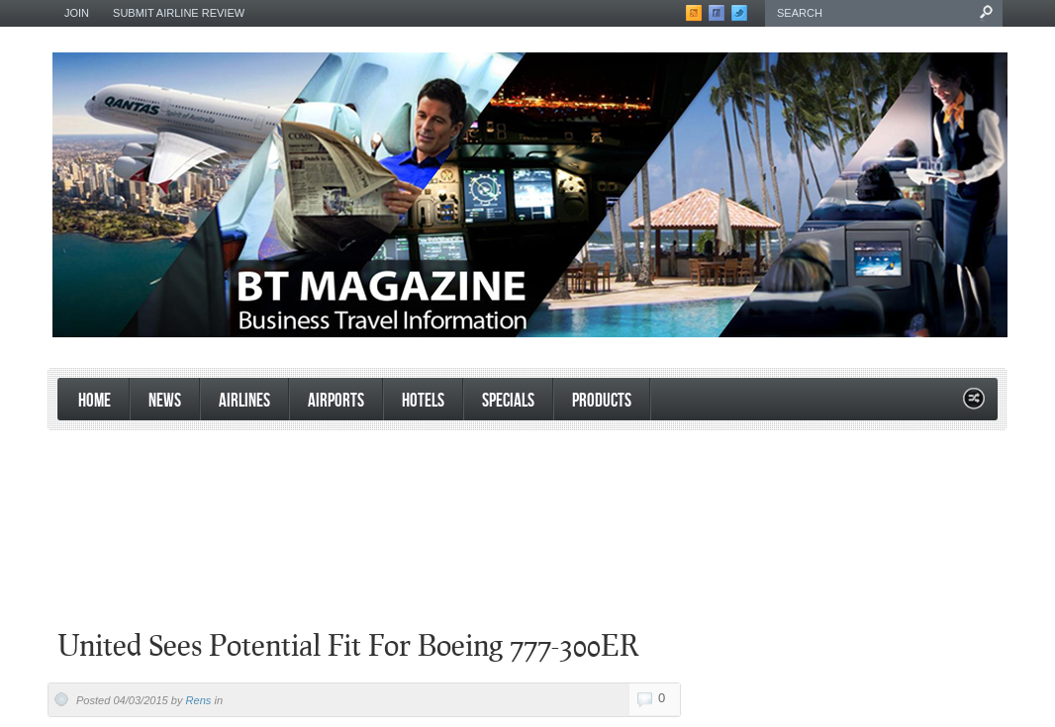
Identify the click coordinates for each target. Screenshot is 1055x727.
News (164, 401)
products (601, 401)
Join (76, 13)
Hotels (423, 401)
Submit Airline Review (178, 13)
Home (94, 401)
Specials (508, 401)
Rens (199, 700)
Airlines (244, 401)
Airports (336, 401)
